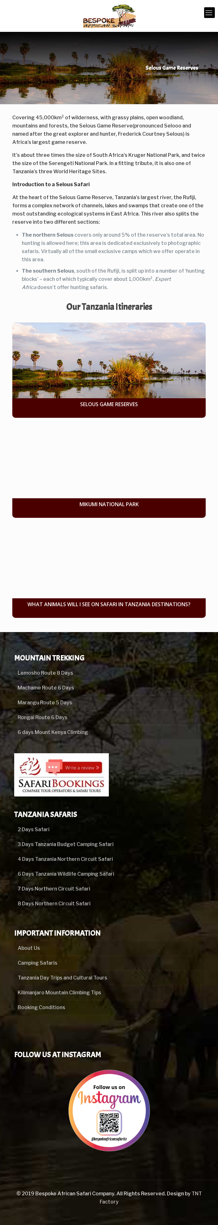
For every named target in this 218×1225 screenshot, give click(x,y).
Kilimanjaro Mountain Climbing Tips (59, 993)
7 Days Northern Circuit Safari (54, 889)
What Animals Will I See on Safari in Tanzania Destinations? (109, 604)
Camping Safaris (37, 963)
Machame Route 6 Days (46, 688)
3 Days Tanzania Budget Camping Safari (66, 844)
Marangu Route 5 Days (45, 703)
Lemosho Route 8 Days (45, 673)
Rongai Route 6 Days (43, 717)
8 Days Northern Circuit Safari (54, 904)
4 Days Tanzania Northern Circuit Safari (65, 859)
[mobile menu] (209, 12)
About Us (29, 948)
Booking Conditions (41, 1007)
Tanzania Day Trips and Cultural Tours (62, 978)
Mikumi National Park (109, 504)
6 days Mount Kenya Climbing (53, 732)
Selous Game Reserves (109, 404)
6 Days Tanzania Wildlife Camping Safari (66, 874)
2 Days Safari (34, 829)
